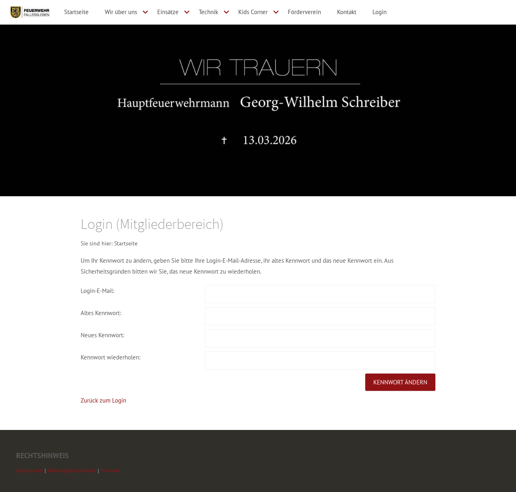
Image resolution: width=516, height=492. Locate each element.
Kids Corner (253, 12)
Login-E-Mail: (97, 291)
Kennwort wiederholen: (110, 357)
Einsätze (168, 12)
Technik (208, 12)
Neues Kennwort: (102, 335)
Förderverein (304, 12)
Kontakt (346, 12)
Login (379, 12)
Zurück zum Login (103, 400)
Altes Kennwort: (101, 313)
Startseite (76, 12)
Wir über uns (121, 12)
